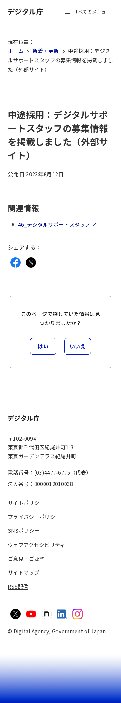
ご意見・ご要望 (26, 558)
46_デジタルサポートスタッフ (57, 224)
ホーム (16, 50)
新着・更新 (46, 50)
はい (43, 346)
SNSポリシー (23, 530)
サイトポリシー (26, 503)
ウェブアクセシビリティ (36, 545)
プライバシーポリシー (34, 516)
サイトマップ (23, 572)
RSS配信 (18, 586)
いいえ (78, 346)
